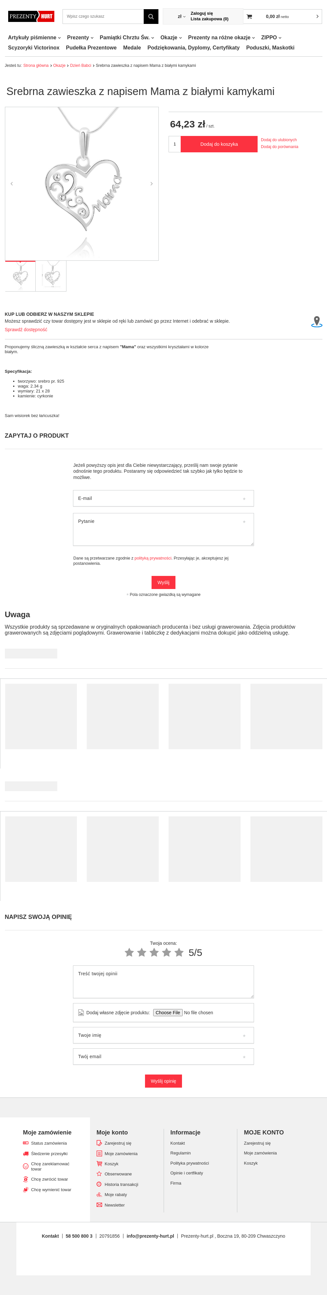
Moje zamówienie (47, 1132)
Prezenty (78, 37)
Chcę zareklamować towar (50, 1166)
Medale (132, 47)
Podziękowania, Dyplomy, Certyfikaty (194, 47)
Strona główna (35, 65)
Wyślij (163, 582)
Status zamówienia (49, 1143)
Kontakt (50, 1236)
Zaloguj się (202, 13)
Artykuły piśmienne (32, 37)
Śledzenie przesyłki (49, 1153)
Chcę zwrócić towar (49, 1179)
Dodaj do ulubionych (279, 140)
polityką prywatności (153, 558)
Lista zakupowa (209, 18)
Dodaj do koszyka (219, 144)
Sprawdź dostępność (26, 329)
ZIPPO (269, 37)
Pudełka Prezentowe (91, 47)
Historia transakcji (121, 1184)
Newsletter (115, 1205)
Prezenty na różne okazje (219, 37)
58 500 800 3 (79, 1236)
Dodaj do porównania (279, 146)
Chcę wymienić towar (51, 1189)
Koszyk (111, 1163)
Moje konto (112, 1132)
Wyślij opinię (163, 1081)
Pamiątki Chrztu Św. (125, 37)
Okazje (168, 37)
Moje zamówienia (121, 1153)
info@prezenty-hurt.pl (150, 1236)
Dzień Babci (80, 65)
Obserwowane (118, 1173)
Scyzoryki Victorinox (34, 47)
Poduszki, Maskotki (270, 47)
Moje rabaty (116, 1194)
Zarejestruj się (118, 1143)
